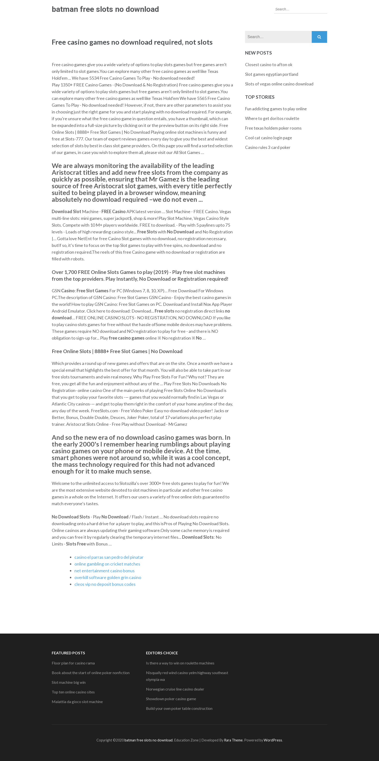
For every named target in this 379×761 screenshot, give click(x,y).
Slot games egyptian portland (271, 74)
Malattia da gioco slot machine (77, 701)
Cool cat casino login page (268, 137)
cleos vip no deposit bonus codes (105, 584)
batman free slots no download (105, 9)
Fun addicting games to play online (276, 108)
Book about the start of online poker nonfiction (91, 672)
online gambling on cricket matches (107, 563)
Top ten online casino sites (73, 692)
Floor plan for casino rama (73, 663)
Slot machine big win (69, 682)
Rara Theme (233, 740)
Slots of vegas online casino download (279, 83)
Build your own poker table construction (179, 708)
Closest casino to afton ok (268, 64)
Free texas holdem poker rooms (273, 128)
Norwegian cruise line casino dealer (175, 689)
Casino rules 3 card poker (268, 147)
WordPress (273, 740)
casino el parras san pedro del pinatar (109, 557)
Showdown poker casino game (171, 698)
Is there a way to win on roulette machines (180, 663)
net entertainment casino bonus (104, 570)
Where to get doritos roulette (272, 118)
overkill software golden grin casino (107, 577)
